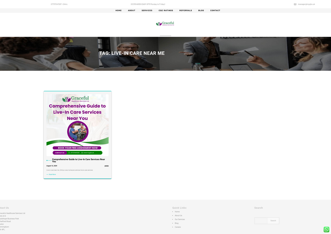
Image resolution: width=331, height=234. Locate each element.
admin (90, 135)
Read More (66, 139)
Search (298, 221)
